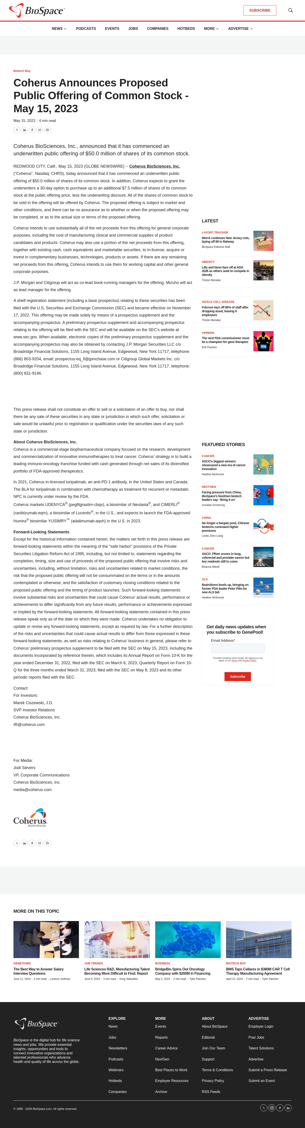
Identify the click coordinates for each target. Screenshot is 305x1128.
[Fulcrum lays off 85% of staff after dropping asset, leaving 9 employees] (263, 310)
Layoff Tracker (215, 232)
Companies (157, 29)
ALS (205, 579)
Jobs (133, 29)
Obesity (208, 262)
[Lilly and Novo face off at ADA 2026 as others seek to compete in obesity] (263, 270)
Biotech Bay (21, 71)
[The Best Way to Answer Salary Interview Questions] (46, 939)
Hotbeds (186, 29)
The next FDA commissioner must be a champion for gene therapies (225, 340)
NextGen (209, 486)
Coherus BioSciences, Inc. (154, 166)
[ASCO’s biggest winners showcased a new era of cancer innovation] (263, 464)
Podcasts (86, 29)
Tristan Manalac (211, 280)
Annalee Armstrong (213, 505)
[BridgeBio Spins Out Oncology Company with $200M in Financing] (188, 939)
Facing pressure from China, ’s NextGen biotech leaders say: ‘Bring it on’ (222, 496)
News (57, 29)
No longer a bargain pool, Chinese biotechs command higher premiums (225, 526)
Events (112, 29)
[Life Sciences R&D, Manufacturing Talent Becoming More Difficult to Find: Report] (117, 939)
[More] (65, 29)
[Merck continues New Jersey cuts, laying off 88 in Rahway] (263, 241)
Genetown (21, 963)
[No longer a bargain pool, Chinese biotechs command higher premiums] (263, 526)
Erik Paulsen (209, 347)
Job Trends (93, 963)
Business (162, 963)
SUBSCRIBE (259, 10)
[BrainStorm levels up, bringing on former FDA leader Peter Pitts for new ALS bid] (263, 588)
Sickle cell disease (218, 301)
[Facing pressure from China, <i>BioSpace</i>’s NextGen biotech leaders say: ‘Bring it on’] (263, 495)
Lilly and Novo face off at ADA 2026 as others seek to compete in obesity (225, 271)
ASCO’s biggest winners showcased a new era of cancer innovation (224, 465)
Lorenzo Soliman (60, 979)
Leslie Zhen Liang (212, 535)
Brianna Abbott (211, 566)
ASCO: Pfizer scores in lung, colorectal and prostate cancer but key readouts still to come (225, 557)
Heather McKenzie (213, 474)
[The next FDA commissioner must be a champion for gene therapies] (263, 341)
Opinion (208, 332)
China (206, 517)
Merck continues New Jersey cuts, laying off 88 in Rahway (225, 240)
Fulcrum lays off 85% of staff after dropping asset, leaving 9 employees (225, 311)
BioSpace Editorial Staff (216, 246)
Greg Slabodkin (128, 979)
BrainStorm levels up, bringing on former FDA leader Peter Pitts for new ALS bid (225, 588)
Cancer (208, 456)
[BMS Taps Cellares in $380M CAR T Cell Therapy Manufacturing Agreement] (259, 939)
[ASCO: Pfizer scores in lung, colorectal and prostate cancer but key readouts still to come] (263, 557)
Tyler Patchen (198, 979)
